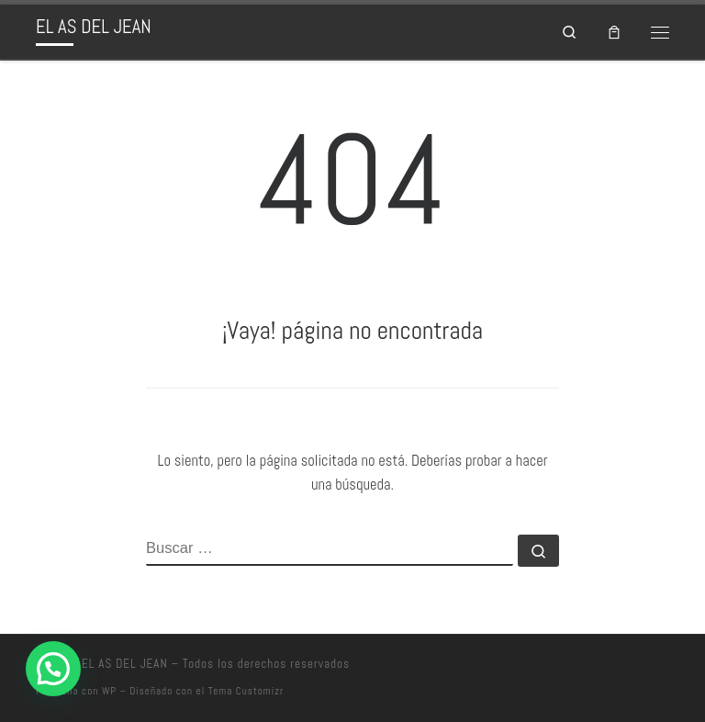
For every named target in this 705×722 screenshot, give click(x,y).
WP (109, 690)
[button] (53, 668)
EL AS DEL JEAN (125, 663)
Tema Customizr (246, 690)
